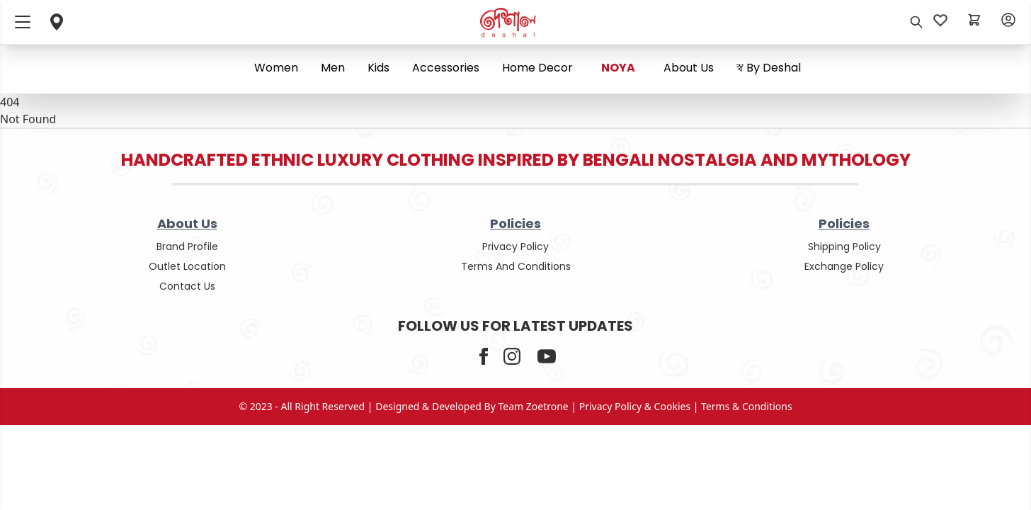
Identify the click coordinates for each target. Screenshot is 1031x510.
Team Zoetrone (534, 406)
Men (333, 68)
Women (276, 68)
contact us (187, 286)
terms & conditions (746, 406)
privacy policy (515, 246)
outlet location (187, 266)
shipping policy (844, 246)
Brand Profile (187, 246)
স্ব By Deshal (768, 68)
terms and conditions (516, 266)
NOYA (618, 68)
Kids (378, 68)
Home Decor (537, 68)
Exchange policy (844, 266)
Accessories (445, 68)
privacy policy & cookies (634, 406)
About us (688, 68)
